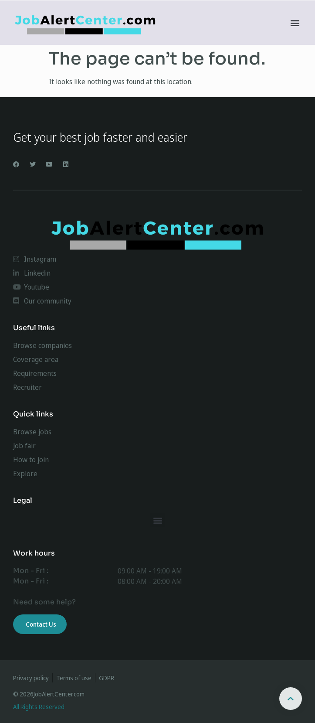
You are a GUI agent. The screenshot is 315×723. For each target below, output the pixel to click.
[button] (295, 23)
